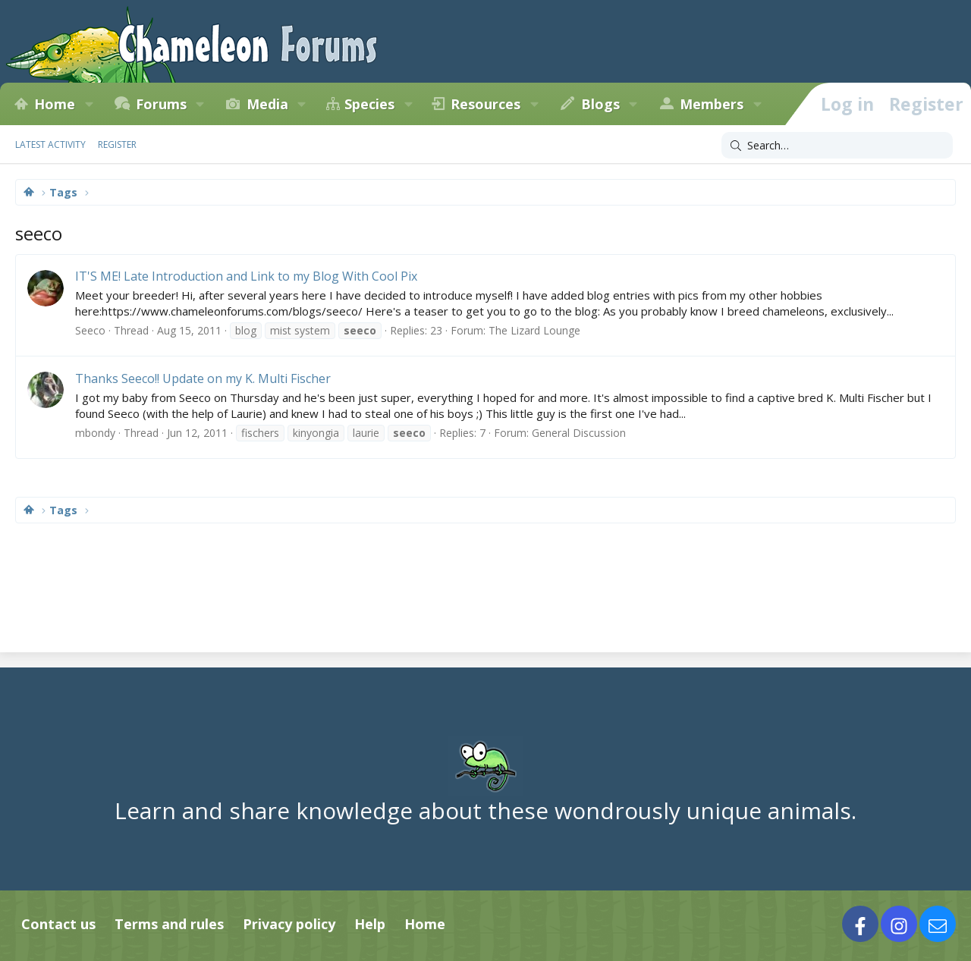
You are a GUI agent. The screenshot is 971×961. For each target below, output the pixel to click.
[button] (89, 104)
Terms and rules (169, 924)
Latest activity (50, 144)
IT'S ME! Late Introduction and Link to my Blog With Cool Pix (246, 276)
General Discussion (579, 433)
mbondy (95, 433)
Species (369, 104)
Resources (485, 104)
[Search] (837, 145)
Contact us (58, 924)
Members (711, 104)
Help (369, 924)
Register (117, 144)
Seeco (90, 330)
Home (54, 104)
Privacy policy (289, 924)
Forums (161, 104)
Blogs (600, 104)
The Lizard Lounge (534, 330)
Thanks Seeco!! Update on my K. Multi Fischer (203, 378)
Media (267, 104)
